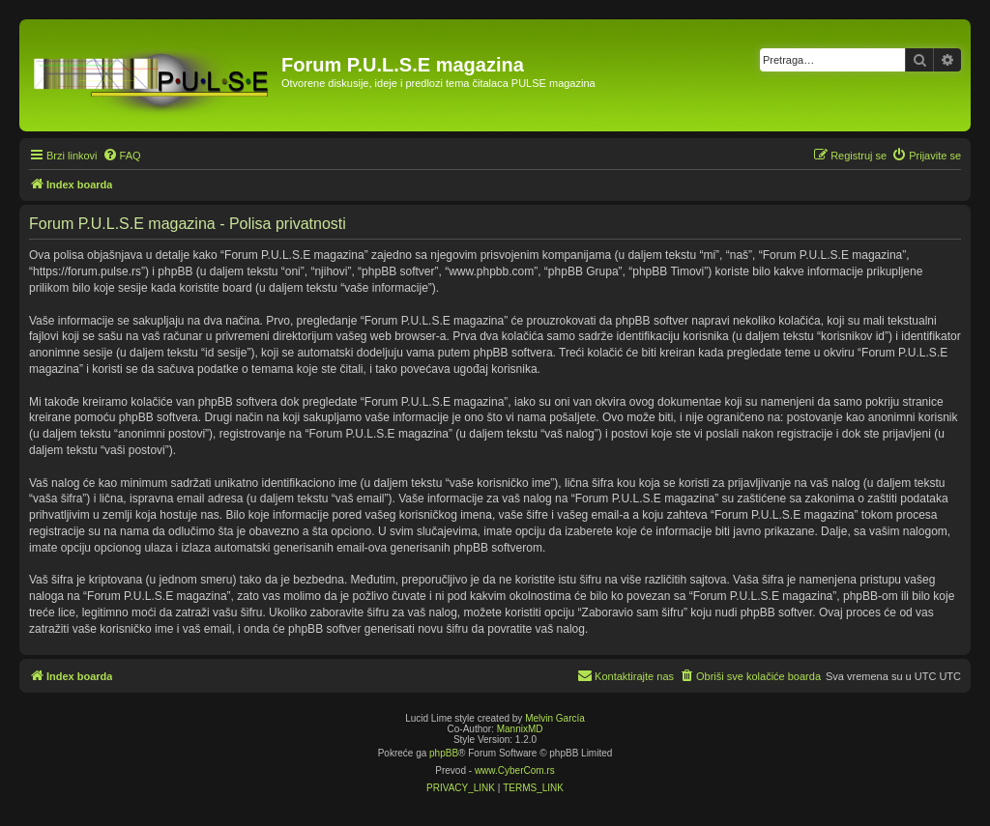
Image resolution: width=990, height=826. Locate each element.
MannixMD (520, 729)
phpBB (443, 753)
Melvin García (555, 718)
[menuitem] (121, 155)
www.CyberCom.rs (515, 770)
